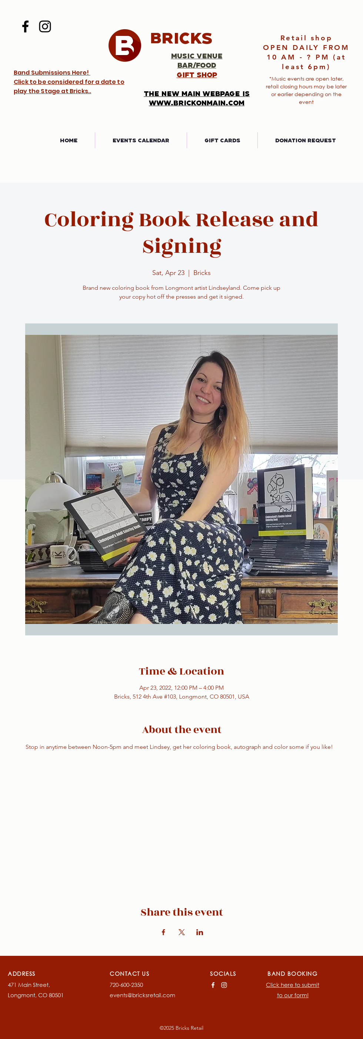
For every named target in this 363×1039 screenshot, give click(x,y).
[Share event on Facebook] (163, 932)
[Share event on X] (181, 932)
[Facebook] (25, 26)
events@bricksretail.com (142, 995)
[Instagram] (45, 26)
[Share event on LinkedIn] (199, 932)
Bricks (181, 37)
